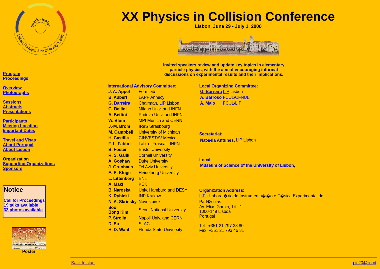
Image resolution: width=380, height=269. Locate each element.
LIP (162, 103)
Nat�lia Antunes (217, 140)
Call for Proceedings (24, 200)
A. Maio (207, 103)
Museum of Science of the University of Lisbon (247, 165)
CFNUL (242, 97)
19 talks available (21, 205)
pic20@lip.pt (364, 263)
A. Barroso (211, 97)
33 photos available (23, 210)
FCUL (228, 97)
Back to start (83, 263)
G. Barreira (119, 103)
